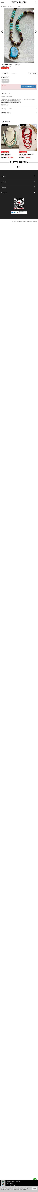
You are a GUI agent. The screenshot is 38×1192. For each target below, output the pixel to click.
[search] (35, 2)
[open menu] (3, 2)
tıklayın (24, 1189)
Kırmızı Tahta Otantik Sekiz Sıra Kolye (27, 154)
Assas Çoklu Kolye (6, 154)
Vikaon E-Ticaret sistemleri (22, 221)
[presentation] (2, 31)
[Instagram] (18, 167)
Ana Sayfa (3, 6)
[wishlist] (17, 125)
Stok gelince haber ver (28, 86)
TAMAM (34, 1188)
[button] (19, 105)
